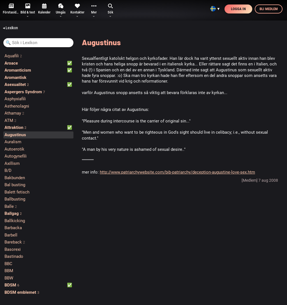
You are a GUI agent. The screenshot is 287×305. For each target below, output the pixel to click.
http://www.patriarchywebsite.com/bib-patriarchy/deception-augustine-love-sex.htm (177, 172)
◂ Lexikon (10, 28)
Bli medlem (269, 9)
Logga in (238, 9)
